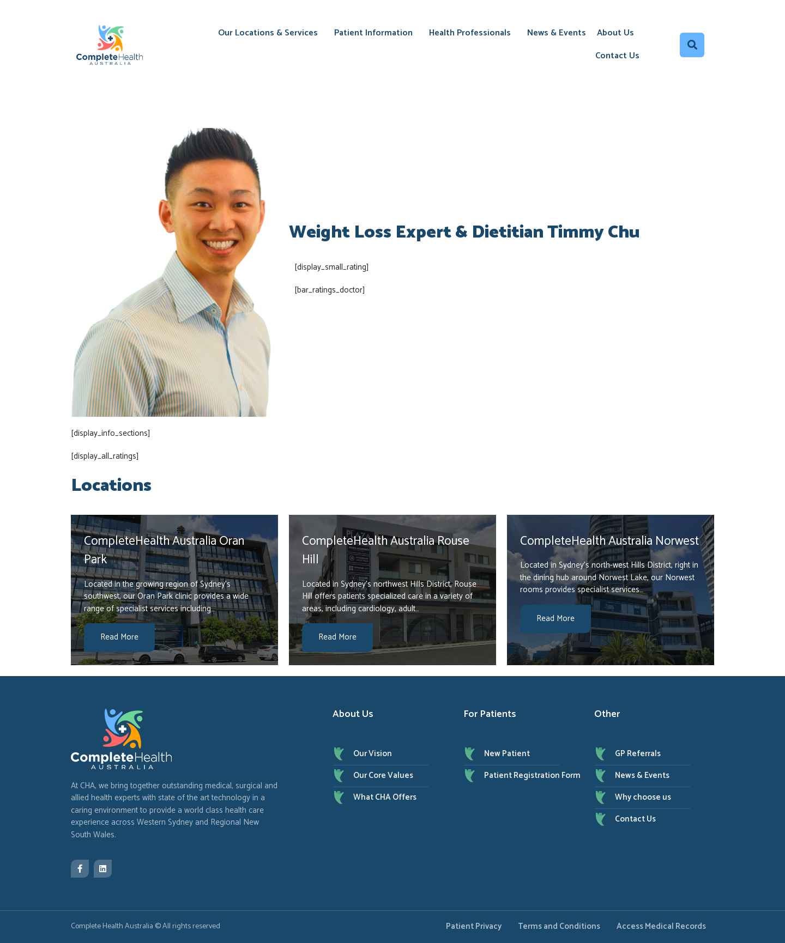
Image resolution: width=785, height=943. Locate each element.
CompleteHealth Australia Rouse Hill (385, 550)
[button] (692, 45)
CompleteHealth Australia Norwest (609, 541)
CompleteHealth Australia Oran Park (164, 550)
